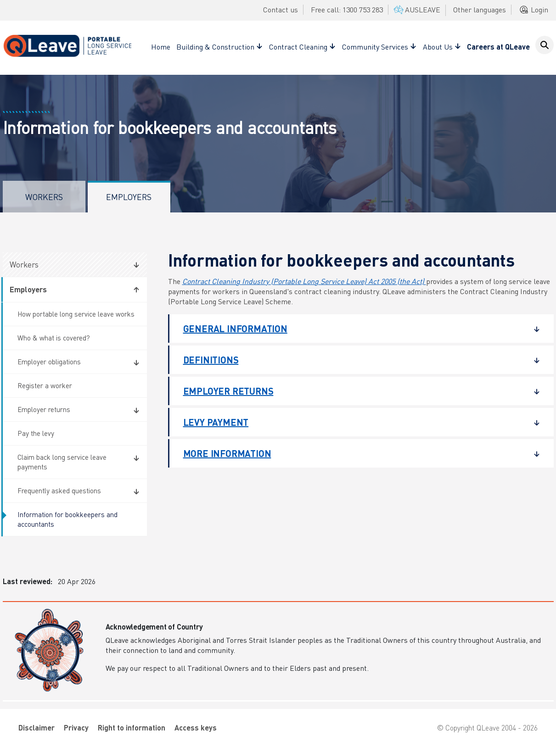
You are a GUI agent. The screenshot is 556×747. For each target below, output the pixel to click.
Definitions (354, 360)
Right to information (131, 727)
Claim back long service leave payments (62, 461)
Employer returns (43, 409)
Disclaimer (36, 727)
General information (354, 328)
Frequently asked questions (59, 490)
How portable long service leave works (76, 313)
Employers (129, 196)
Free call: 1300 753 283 (347, 9)
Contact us (280, 9)
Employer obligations (49, 361)
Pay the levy (35, 433)
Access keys (195, 727)
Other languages (479, 9)
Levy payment (354, 422)
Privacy (76, 727)
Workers (44, 196)
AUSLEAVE (416, 9)
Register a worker (44, 385)
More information (354, 453)
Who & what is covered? (53, 337)
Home (160, 46)
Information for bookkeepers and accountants (67, 519)
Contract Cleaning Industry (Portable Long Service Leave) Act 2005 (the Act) (304, 281)
